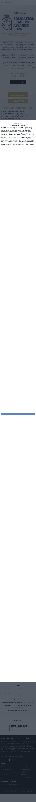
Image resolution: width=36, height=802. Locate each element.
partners (8, 127)
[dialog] (18, 401)
